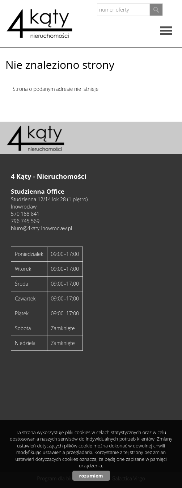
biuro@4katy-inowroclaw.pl (41, 228)
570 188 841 (25, 213)
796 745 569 (25, 221)
